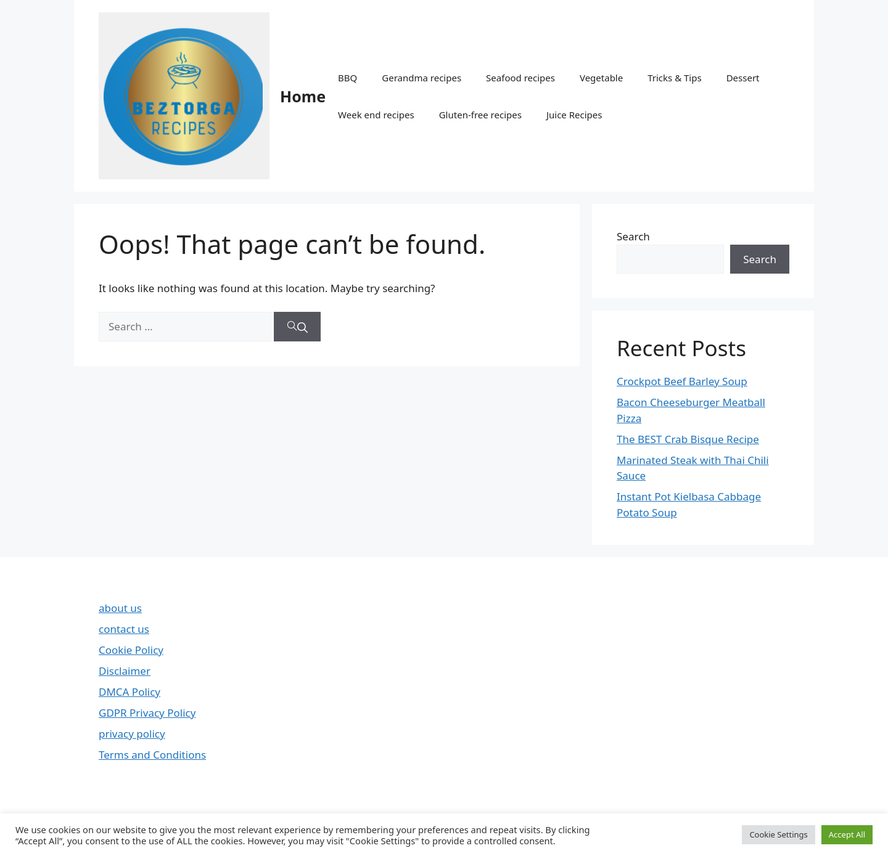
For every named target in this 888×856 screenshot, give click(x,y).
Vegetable (601, 77)
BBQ (347, 77)
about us (120, 608)
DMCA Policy (129, 692)
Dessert (743, 77)
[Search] (297, 326)
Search (633, 236)
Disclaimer (124, 671)
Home (303, 96)
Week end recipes (376, 114)
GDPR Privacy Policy (147, 713)
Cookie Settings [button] (778, 834)
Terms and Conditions (152, 755)
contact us (124, 629)
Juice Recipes (574, 114)
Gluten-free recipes (480, 114)
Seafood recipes (520, 77)
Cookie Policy (131, 650)
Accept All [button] (847, 834)
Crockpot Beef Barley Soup (682, 381)
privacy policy (132, 734)
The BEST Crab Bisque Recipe (688, 439)
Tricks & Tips (674, 77)
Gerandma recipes (421, 77)
